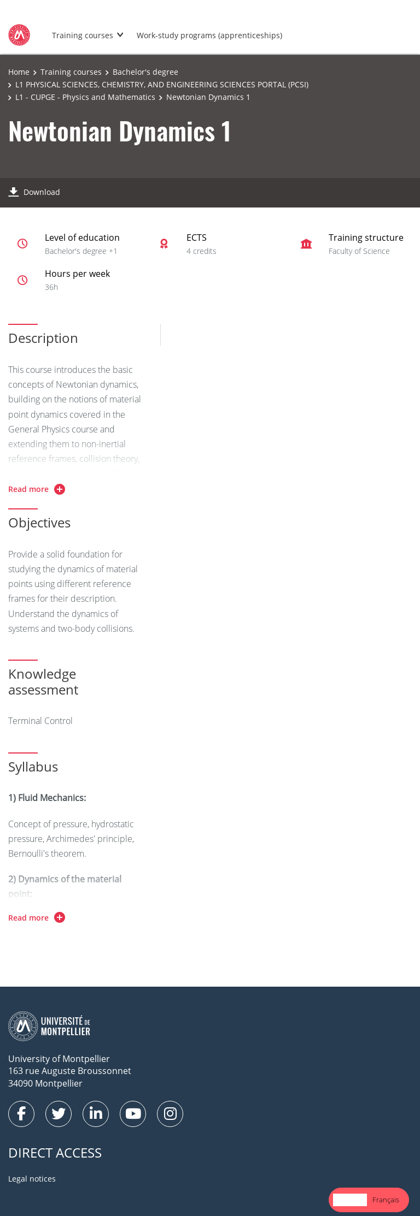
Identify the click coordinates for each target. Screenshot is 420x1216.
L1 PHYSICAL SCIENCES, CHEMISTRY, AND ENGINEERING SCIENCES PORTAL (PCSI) (161, 84)
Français (385, 1200)
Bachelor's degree (145, 72)
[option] (386, 1200)
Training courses (82, 35)
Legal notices (32, 1178)
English (350, 1200)
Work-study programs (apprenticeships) (209, 35)
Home (19, 72)
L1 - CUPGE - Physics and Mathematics (85, 97)
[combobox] (350, 1200)
